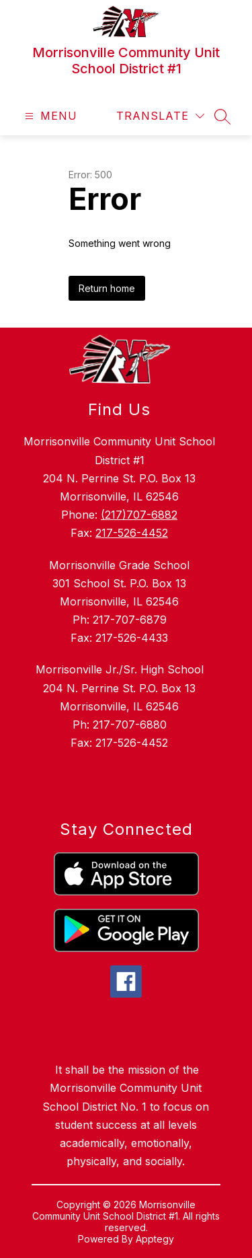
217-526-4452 (131, 533)
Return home (107, 288)
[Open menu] (49, 116)
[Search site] (222, 116)
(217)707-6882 (139, 514)
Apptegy (155, 1239)
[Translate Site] (160, 116)
